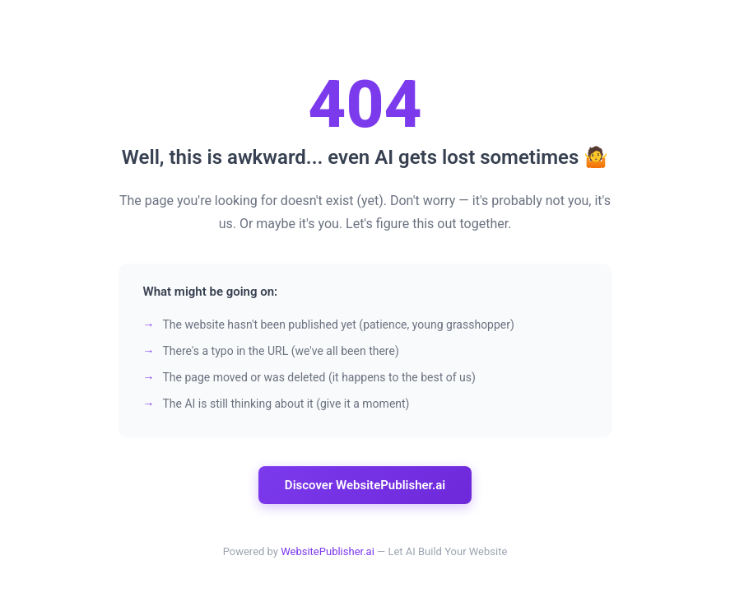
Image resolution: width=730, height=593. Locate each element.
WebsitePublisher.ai (327, 551)
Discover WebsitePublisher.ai (365, 485)
